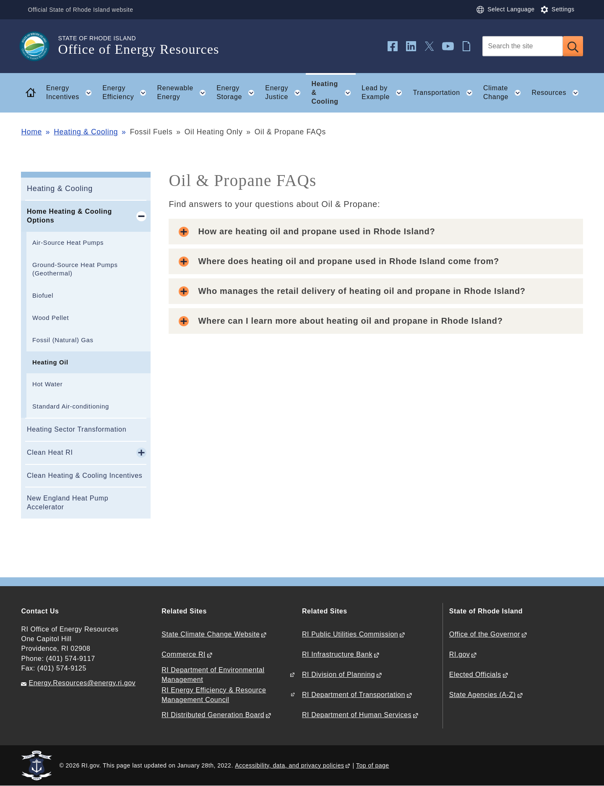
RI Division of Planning (338, 674)
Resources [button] (557, 93)
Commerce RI (183, 654)
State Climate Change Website (210, 634)
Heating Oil (50, 362)
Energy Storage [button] (238, 93)
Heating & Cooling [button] (333, 92)
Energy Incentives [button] (71, 93)
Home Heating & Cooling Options (69, 216)
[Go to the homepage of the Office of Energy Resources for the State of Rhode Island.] (39, 46)
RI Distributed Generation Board (212, 714)
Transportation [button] (445, 93)
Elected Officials (475, 674)
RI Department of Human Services (356, 714)
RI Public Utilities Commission (350, 634)
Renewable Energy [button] (184, 93)
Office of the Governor (484, 634)
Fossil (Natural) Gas (63, 340)
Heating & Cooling (86, 132)
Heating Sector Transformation (76, 429)
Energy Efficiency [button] (126, 93)
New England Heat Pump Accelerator (67, 503)
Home (31, 132)
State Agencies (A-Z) (482, 694)
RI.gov (459, 654)
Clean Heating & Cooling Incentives (85, 475)
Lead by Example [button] (384, 93)
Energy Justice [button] (285, 93)
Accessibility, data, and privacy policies (289, 765)
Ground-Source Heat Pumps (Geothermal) (75, 269)
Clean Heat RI (50, 452)
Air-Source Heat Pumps (68, 242)
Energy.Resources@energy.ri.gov (82, 682)
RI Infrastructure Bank (337, 654)
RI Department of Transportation (353, 694)
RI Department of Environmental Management (212, 674)
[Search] (522, 46)
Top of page (372, 765)
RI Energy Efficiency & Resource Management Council (213, 694)
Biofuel (42, 295)
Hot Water (47, 384)
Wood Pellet (50, 317)
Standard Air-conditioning (70, 406)
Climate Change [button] (504, 93)
